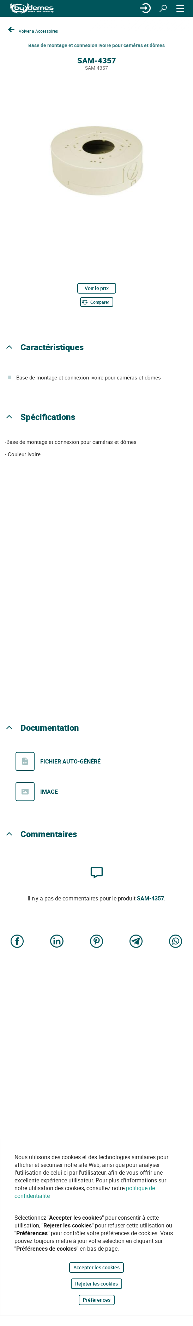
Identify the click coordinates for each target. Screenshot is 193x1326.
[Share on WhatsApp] (175, 942)
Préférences (96, 1299)
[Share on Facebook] (17, 942)
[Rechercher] (163, 8)
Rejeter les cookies (96, 1283)
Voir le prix (97, 288)
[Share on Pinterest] (96, 942)
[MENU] (180, 8)
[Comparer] (96, 302)
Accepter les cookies (96, 1267)
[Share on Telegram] (136, 942)
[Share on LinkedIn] (56, 942)
